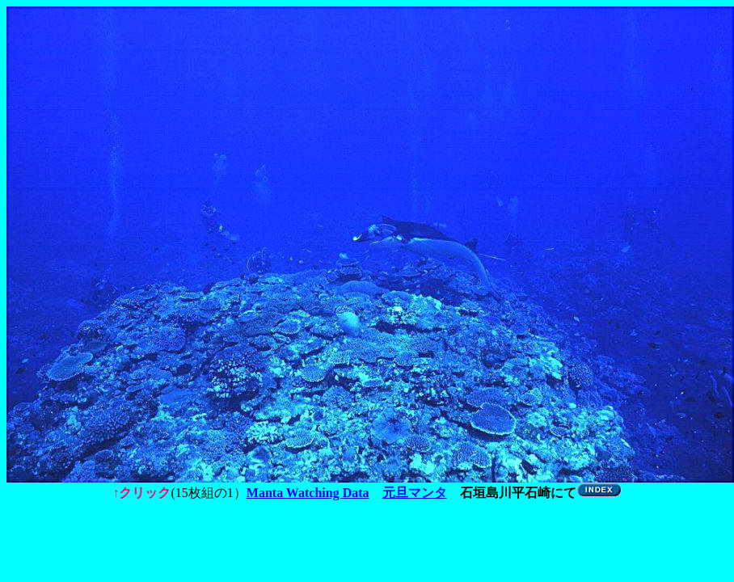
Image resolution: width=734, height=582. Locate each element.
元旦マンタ (414, 493)
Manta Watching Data (308, 493)
